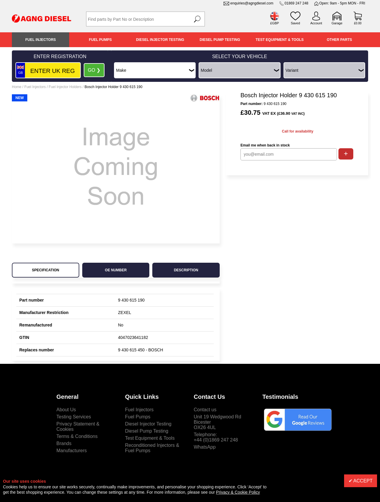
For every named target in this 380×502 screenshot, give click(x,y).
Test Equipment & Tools (280, 40)
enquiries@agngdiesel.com (251, 3)
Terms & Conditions (77, 436)
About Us (66, 409)
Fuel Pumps (100, 40)
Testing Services (73, 416)
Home (16, 87)
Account (316, 23)
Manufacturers (71, 450)
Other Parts (339, 40)
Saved (295, 23)
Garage (337, 23)
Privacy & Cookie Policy (238, 492)
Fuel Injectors (40, 40)
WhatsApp (205, 447)
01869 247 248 (296, 3)
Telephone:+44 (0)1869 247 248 (216, 437)
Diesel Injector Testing (160, 40)
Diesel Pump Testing (220, 40)
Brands (64, 443)
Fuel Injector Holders (65, 87)
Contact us (205, 409)
